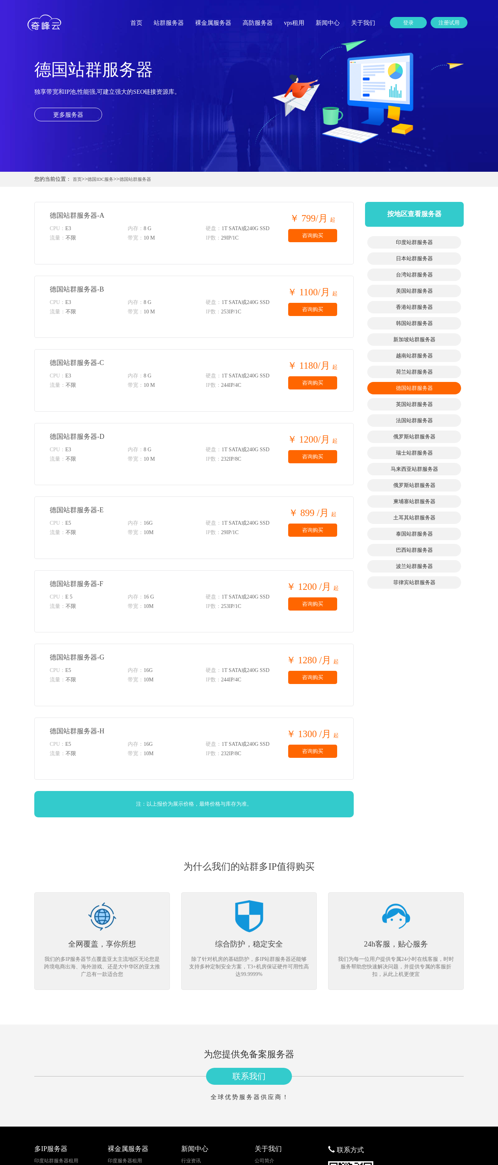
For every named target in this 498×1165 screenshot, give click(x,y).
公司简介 (264, 1054)
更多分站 (264, 1072)
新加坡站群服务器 (414, 339)
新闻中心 (328, 23)
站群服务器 (169, 23)
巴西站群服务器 (414, 550)
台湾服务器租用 (125, 1072)
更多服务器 (68, 114)
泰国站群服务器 (414, 534)
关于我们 (363, 23)
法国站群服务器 (414, 420)
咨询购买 (312, 235)
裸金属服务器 (213, 23)
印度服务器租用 (125, 1054)
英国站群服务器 (414, 404)
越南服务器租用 (125, 1117)
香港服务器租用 (125, 1090)
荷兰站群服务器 (414, 372)
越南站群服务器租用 (56, 1117)
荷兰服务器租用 (125, 1126)
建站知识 (191, 1072)
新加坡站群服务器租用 (58, 1108)
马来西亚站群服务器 (414, 469)
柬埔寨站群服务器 (414, 501)
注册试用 (449, 23)
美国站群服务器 (414, 291)
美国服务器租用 (125, 1081)
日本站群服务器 (414, 258)
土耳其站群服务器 (414, 518)
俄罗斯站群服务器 (414, 437)
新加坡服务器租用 (127, 1108)
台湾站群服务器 (414, 275)
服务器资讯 (193, 1063)
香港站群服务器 (414, 307)
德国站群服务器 (135, 179)
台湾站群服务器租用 (56, 1072)
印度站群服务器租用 (56, 1054)
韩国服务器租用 (125, 1099)
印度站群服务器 (414, 242)
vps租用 (294, 23)
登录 (408, 23)
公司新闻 (191, 1081)
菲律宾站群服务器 (414, 582)
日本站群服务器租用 (56, 1063)
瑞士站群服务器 (414, 453)
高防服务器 (258, 23)
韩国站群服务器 (414, 323)
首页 (136, 23)
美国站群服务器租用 (56, 1081)
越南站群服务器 (414, 356)
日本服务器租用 (125, 1063)
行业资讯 (191, 1054)
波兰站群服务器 (414, 566)
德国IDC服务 (100, 179)
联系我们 (249, 969)
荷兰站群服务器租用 (56, 1126)
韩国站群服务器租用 (56, 1099)
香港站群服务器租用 (56, 1090)
